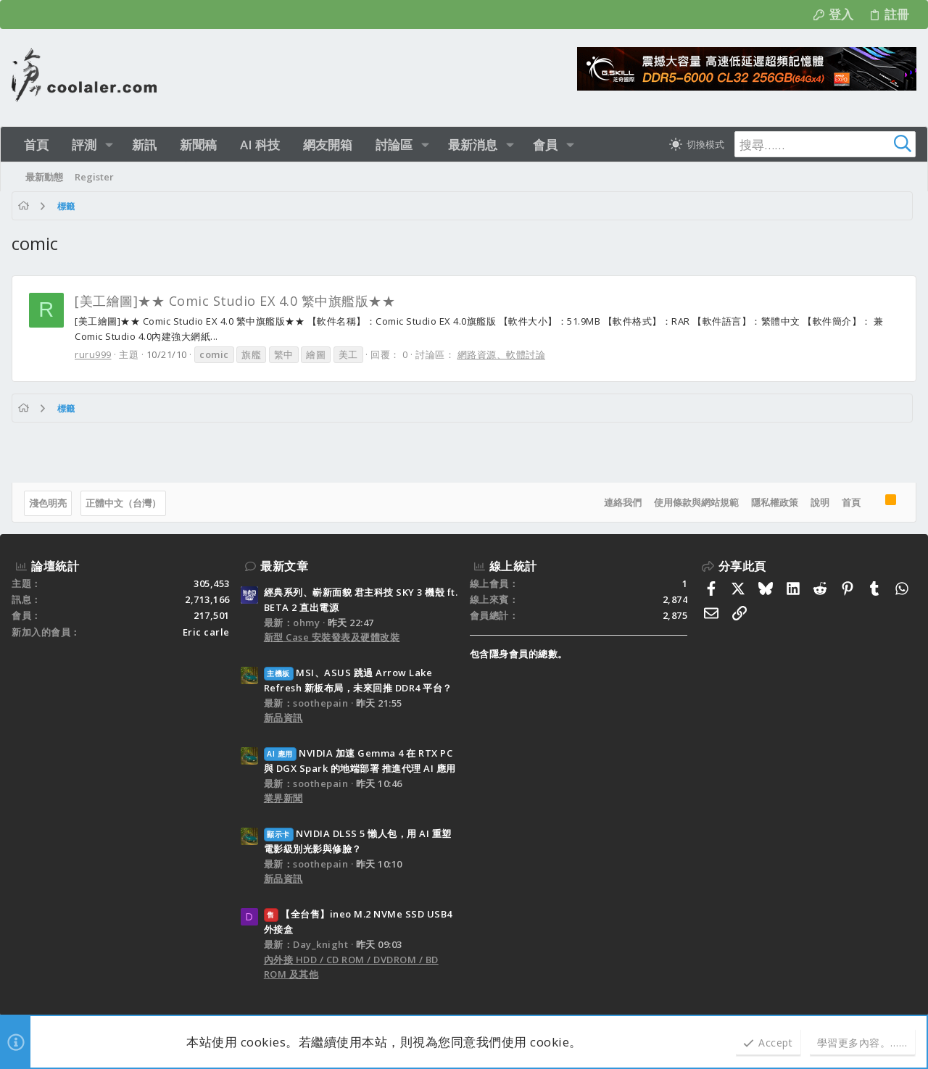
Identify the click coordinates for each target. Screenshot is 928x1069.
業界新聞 (283, 797)
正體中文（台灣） (123, 502)
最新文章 (284, 566)
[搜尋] (825, 144)
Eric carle (206, 632)
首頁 (851, 502)
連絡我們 (623, 502)
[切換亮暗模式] (696, 144)
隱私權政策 (774, 502)
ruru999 (93, 354)
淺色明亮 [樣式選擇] (48, 502)
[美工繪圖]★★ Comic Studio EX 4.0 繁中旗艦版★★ (235, 300)
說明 (820, 502)
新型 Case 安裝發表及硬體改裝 (332, 637)
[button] (109, 144)
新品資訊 (283, 717)
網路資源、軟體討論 (501, 354)
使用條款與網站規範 (696, 502)
